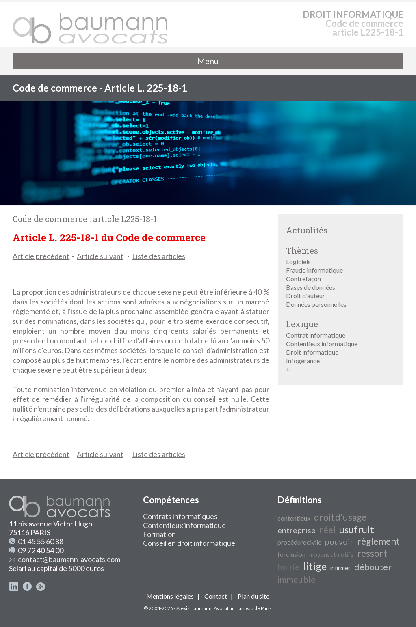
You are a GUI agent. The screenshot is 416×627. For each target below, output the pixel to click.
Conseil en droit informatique (189, 543)
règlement (378, 541)
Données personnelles (316, 304)
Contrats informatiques (180, 516)
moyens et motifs (331, 554)
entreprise (296, 530)
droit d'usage (340, 517)
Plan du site (253, 596)
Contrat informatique (315, 335)
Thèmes (302, 250)
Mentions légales (170, 596)
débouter (373, 567)
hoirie (288, 567)
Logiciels (298, 261)
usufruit (356, 529)
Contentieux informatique (322, 343)
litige (315, 566)
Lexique (302, 324)
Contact (215, 596)
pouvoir (339, 541)
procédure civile (299, 542)
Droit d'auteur (305, 295)
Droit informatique (312, 352)
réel (327, 529)
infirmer (340, 568)
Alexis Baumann (194, 608)
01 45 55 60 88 (40, 541)
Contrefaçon (303, 278)
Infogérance (303, 360)
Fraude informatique (314, 270)
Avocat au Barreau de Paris (243, 608)
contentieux (293, 518)
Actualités (306, 230)
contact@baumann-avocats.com (69, 559)
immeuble (296, 579)
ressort (372, 553)
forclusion (291, 554)
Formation (159, 534)
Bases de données (310, 287)
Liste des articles (158, 256)
